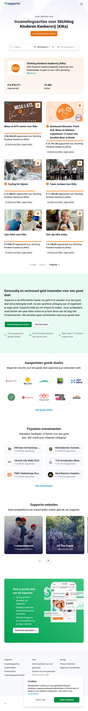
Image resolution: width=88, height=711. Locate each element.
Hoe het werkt (41, 324)
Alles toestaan (67, 699)
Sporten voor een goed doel (43, 671)
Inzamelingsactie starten (18, 324)
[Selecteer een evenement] (67, 47)
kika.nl (31, 73)
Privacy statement (67, 664)
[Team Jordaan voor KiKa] (65, 182)
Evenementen (10, 671)
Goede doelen (10, 668)
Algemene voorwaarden (70, 668)
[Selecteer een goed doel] (44, 47)
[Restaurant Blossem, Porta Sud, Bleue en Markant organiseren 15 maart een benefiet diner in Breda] (65, 128)
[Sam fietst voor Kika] (23, 232)
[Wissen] (53, 47)
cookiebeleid (33, 694)
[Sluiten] (81, 4)
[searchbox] (20, 47)
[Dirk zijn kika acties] (65, 232)
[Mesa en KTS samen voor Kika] (23, 128)
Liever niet (40, 699)
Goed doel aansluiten (26, 630)
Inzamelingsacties (11, 664)
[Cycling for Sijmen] (23, 182)
